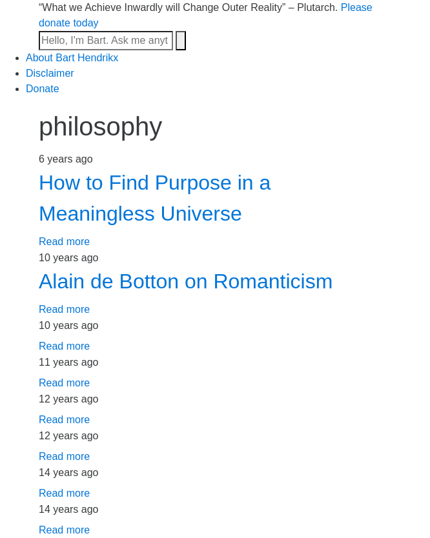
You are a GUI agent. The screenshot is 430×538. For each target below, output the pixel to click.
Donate (42, 88)
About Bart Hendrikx (72, 57)
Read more (64, 241)
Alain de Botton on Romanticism (186, 281)
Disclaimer (50, 73)
